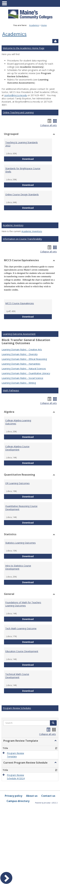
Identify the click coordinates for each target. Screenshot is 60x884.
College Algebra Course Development (17, 448)
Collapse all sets (48, 125)
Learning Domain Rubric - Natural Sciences (24, 368)
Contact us (48, 796)
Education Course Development (21, 651)
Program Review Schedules (17, 708)
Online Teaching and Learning (18, 112)
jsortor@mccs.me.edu (15, 95)
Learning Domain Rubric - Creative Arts (22, 349)
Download (37, 158)
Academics (34, 25)
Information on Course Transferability (22, 238)
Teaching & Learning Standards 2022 (21, 144)
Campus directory (18, 801)
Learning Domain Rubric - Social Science (22, 378)
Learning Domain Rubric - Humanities (21, 363)
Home (44, 25)
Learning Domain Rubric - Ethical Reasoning (24, 359)
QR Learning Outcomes (17, 483)
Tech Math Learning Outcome (20, 628)
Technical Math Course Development (17, 676)
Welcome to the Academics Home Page (23, 48)
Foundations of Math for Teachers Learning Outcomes (23, 604)
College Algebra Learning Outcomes (18, 422)
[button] (53, 723)
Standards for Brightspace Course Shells (22, 170)
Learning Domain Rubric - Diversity (20, 354)
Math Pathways (11, 390)
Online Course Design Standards (22, 194)
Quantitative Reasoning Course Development (21, 508)
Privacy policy (13, 796)
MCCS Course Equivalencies (19, 303)
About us (31, 796)
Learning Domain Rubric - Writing (19, 382)
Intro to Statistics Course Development (18, 567)
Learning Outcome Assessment (19, 333)
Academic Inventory (13, 225)
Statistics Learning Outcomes (20, 542)
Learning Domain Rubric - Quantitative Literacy (26, 373)
